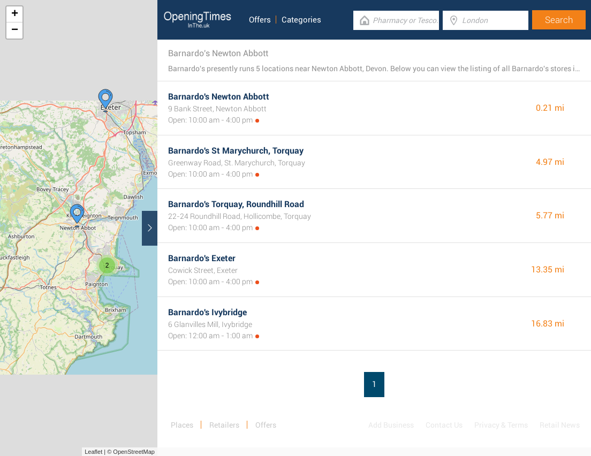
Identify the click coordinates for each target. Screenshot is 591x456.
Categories (301, 20)
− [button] (14, 30)
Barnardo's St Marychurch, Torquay (236, 151)
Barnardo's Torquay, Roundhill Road (236, 204)
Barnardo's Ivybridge (207, 312)
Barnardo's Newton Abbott (218, 97)
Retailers (224, 425)
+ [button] (14, 14)
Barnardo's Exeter (202, 258)
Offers (260, 20)
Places (182, 425)
